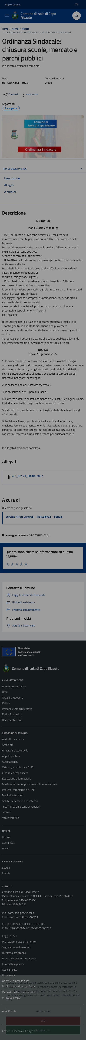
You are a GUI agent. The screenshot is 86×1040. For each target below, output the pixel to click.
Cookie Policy (9, 969)
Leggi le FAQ (9, 936)
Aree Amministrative (14, 686)
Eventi (6, 873)
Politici (6, 703)
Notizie (6, 837)
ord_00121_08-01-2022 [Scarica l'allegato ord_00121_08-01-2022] (27, 476)
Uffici (5, 692)
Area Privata (9, 1011)
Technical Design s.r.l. (26, 1031)
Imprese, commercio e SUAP (18, 790)
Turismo (6, 812)
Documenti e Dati (12, 720)
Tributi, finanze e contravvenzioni (21, 806)
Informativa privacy (13, 964)
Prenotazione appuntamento (19, 941)
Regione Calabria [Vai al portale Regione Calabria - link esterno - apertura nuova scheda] (12, 4)
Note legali (8, 975)
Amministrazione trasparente (19, 958)
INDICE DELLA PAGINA (43, 169)
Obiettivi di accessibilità (15, 981)
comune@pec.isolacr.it (21, 913)
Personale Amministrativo (17, 709)
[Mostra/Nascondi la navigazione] (7, 15)
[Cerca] (76, 15)
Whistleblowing (11, 997)
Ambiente (8, 745)
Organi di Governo (12, 697)
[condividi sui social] (10, 94)
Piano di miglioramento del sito (20, 992)
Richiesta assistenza (14, 953)
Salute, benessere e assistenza (20, 801)
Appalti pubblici (11, 756)
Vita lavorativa (10, 818)
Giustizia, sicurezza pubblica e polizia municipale (29, 784)
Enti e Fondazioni (12, 714)
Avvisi (5, 848)
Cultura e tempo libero (15, 773)
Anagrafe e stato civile (15, 750)
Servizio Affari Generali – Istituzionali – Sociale (34, 516)
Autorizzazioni (10, 762)
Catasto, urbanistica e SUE (17, 767)
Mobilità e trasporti (13, 795)
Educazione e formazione (16, 778)
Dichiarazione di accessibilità (18, 986)
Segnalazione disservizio (16, 947)
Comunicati (8, 843)
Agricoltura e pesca (13, 739)
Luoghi (6, 867)
